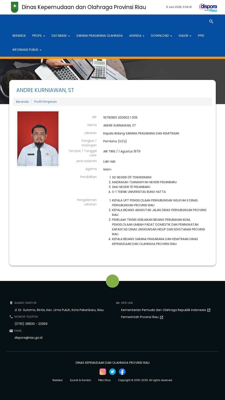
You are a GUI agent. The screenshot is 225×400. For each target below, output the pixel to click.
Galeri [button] (185, 35)
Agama (91, 169)
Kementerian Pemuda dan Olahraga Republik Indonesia (164, 310)
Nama (92, 125)
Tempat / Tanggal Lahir (82, 153)
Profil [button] (38, 35)
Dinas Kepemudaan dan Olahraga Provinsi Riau (84, 7)
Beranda (19, 35)
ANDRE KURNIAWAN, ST (45, 90)
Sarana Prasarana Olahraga (99, 35)
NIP (94, 117)
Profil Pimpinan (45, 102)
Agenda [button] (136, 35)
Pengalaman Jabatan (87, 202)
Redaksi (58, 380)
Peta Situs (104, 380)
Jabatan (90, 133)
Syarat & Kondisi (80, 380)
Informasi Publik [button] (27, 49)
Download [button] (161, 35)
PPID (201, 35)
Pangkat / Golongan (89, 143)
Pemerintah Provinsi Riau (140, 317)
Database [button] (61, 35)
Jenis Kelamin (86, 161)
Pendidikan (88, 177)
